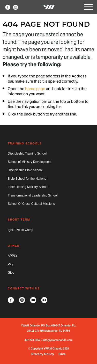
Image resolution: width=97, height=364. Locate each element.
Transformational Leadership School (32, 195)
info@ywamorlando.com (58, 340)
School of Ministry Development (29, 162)
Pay (10, 264)
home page (35, 89)
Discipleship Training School (27, 153)
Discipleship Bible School (25, 170)
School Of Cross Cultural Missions (31, 204)
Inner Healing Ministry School (28, 187)
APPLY (13, 256)
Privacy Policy (42, 354)
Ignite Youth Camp (20, 230)
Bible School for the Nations (27, 178)
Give (11, 272)
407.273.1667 (32, 340)
